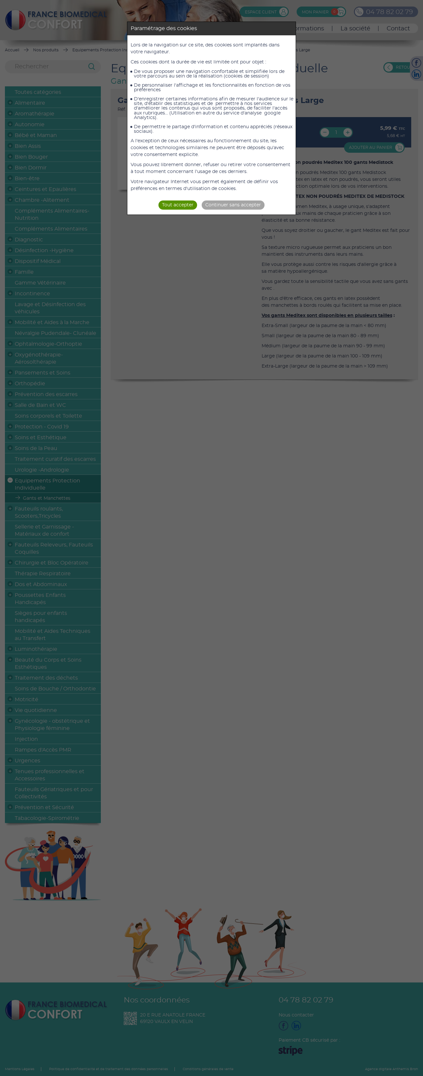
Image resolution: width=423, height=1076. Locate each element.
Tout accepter (177, 205)
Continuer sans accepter (233, 205)
